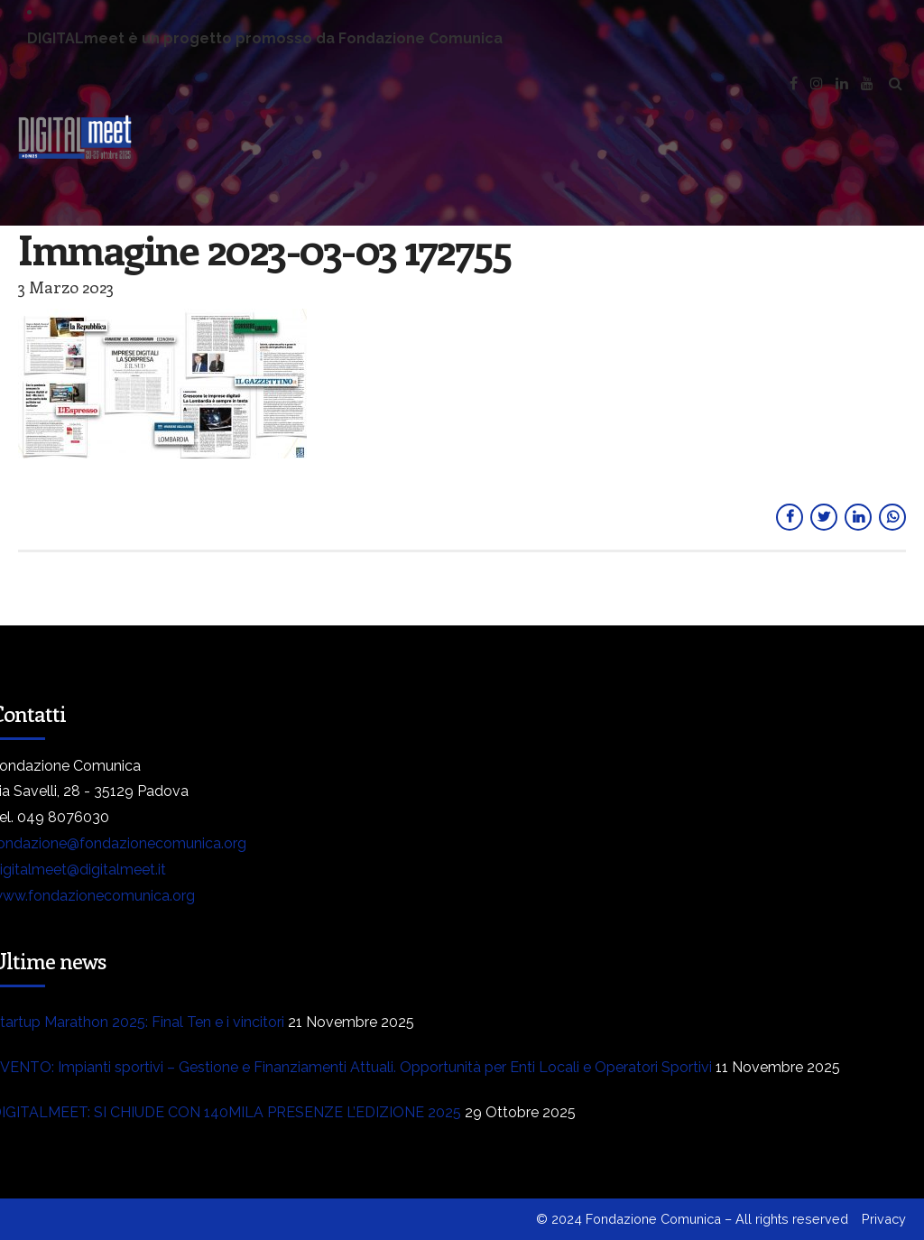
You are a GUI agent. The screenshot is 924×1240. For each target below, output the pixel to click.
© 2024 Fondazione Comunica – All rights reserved (692, 1218)
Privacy (884, 1218)
